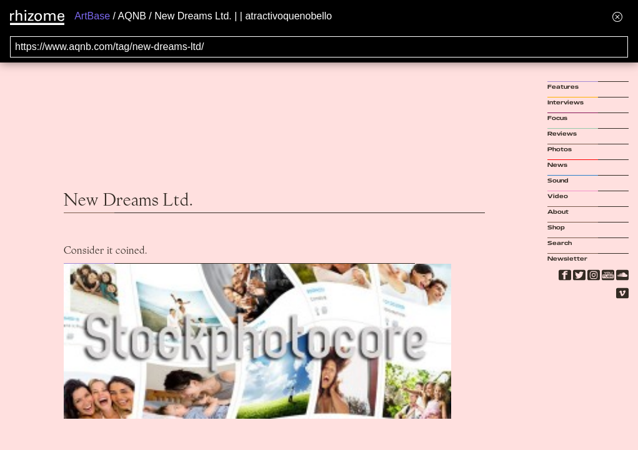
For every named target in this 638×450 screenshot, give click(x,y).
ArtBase (92, 16)
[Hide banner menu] (617, 16)
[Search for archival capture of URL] (319, 47)
